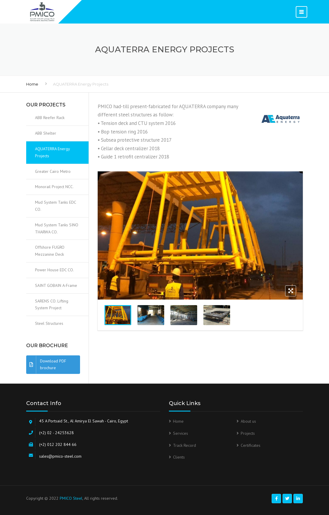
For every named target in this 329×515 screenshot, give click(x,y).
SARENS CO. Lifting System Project (51, 304)
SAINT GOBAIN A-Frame (56, 285)
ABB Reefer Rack (49, 117)
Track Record (184, 445)
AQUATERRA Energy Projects (52, 152)
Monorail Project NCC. (54, 186)
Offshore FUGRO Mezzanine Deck (49, 251)
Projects (248, 433)
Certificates (250, 445)
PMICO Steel (71, 498)
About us (248, 421)
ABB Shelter (45, 133)
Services (180, 433)
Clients (179, 457)
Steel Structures (49, 323)
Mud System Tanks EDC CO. (55, 206)
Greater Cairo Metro (53, 171)
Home (32, 84)
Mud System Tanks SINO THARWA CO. (56, 228)
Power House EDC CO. (54, 269)
